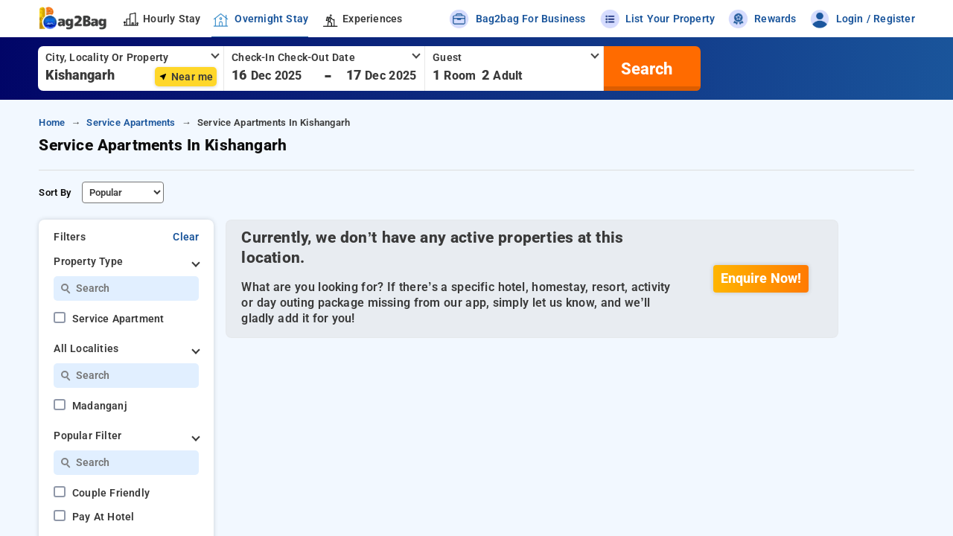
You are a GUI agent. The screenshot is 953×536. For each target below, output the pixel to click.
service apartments (130, 122)
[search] (645, 68)
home (52, 122)
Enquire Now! (761, 278)
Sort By (55, 192)
